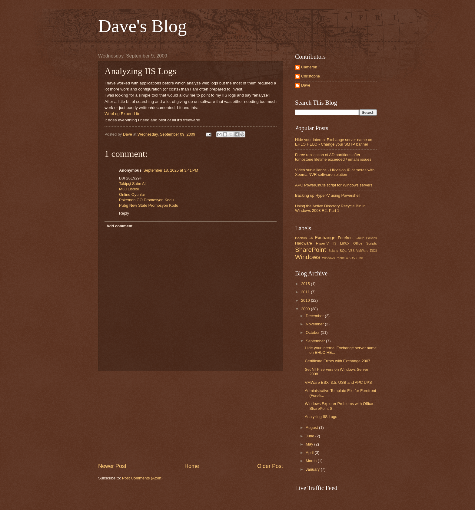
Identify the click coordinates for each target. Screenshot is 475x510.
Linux (344, 243)
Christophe (310, 76)
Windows (308, 256)
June (310, 436)
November (315, 324)
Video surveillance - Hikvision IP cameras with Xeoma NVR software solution (334, 172)
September (316, 341)
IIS (335, 243)
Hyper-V (322, 243)
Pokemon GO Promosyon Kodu (146, 200)
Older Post (270, 466)
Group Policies (366, 238)
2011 (306, 292)
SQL (343, 250)
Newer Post (112, 466)
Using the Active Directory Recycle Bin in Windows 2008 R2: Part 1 (330, 208)
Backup (301, 238)
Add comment (119, 226)
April (310, 452)
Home (191, 466)
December (315, 316)
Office (357, 243)
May (310, 444)
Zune (359, 258)
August (312, 427)
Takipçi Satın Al (132, 183)
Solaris (333, 250)
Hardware (303, 243)
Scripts (371, 243)
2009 (306, 309)
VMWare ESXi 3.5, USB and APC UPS (338, 382)
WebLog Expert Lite (122, 113)
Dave (305, 85)
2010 (306, 300)
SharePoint (310, 249)
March (311, 461)
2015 (306, 283)
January (313, 469)
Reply (124, 213)
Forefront (346, 237)
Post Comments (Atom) (142, 478)
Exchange (325, 237)
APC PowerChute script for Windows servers (333, 185)
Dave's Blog (142, 26)
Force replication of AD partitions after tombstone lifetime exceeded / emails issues (333, 157)
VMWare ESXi (366, 250)
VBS (351, 250)
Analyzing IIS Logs (321, 416)
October (313, 332)
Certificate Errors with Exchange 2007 (337, 361)
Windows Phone (333, 258)
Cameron (309, 67)
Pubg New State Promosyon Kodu (148, 205)
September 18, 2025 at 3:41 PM (170, 170)
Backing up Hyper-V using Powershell (327, 195)
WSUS (350, 258)
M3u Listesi (129, 189)
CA (311, 238)
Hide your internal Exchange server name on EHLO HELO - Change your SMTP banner (333, 141)
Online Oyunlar (132, 194)
